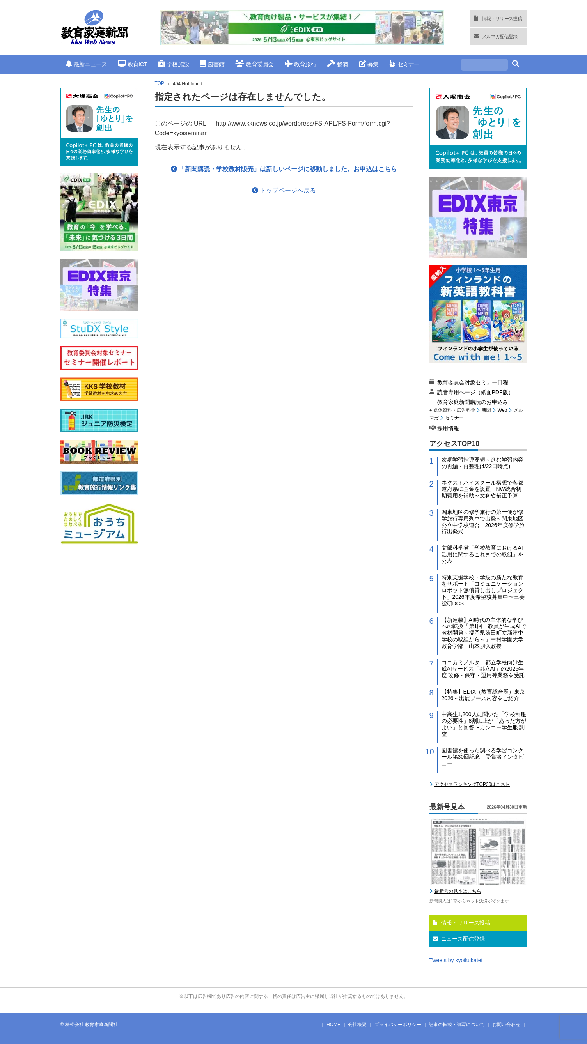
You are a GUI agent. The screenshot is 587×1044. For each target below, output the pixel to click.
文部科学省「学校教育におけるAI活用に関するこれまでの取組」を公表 (482, 554)
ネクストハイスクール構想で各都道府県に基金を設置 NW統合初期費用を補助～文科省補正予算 (482, 489)
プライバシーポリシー (397, 1024)
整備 (337, 64)
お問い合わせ (506, 1024)
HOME (333, 1024)
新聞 (486, 410)
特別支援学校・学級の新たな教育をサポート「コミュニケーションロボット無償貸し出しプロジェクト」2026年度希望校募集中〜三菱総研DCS (483, 590)
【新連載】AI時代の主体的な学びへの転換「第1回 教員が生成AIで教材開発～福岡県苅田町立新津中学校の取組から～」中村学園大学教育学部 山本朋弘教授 (484, 633)
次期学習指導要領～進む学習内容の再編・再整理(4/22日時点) (482, 463)
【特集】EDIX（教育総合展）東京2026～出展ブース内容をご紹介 (483, 694)
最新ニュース (86, 64)
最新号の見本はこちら (457, 891)
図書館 (212, 64)
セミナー (404, 64)
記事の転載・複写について (457, 1024)
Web (502, 410)
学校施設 (173, 64)
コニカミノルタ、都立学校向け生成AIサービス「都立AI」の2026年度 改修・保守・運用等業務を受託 (483, 669)
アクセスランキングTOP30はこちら (472, 784)
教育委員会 (254, 64)
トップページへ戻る (284, 190)
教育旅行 (300, 64)
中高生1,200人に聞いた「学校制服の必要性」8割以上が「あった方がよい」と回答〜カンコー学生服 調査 (484, 724)
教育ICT (132, 64)
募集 (369, 64)
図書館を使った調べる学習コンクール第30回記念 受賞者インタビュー (483, 757)
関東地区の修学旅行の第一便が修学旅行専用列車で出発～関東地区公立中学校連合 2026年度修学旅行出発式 (483, 521)
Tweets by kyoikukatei (455, 960)
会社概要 (357, 1024)
